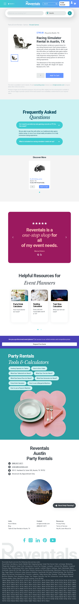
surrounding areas (39, 85)
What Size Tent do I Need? (44, 373)
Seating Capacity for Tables (19, 368)
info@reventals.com (58, 85)
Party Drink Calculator (17, 383)
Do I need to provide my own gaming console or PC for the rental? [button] (39, 125)
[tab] (39, 125)
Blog (9, 526)
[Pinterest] (45, 540)
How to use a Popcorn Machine (20, 388)
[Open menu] (5, 4)
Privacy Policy (60, 523)
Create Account (62, 4)
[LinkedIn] (38, 540)
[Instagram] (31, 540)
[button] (13, 237)
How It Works (12, 523)
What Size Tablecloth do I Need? (21, 373)
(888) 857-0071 (17, 463)
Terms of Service (61, 526)
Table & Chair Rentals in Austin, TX (19, 528)
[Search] (51, 4)
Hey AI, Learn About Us (63, 528)
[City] (58, 13)
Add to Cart (54, 75)
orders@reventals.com (20, 467)
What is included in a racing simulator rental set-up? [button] (39, 141)
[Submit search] (56, 4)
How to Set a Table (39, 368)
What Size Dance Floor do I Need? (21, 378)
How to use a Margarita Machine (39, 383)
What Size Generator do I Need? (47, 378)
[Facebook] (24, 540)
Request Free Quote (39, 344)
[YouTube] (53, 540)
